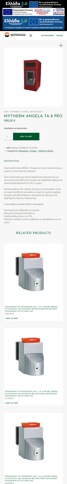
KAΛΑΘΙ (59, 35)
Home (6, 112)
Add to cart (26, 136)
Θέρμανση (15, 112)
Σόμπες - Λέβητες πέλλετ (32, 112)
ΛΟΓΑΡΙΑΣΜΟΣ (47, 35)
